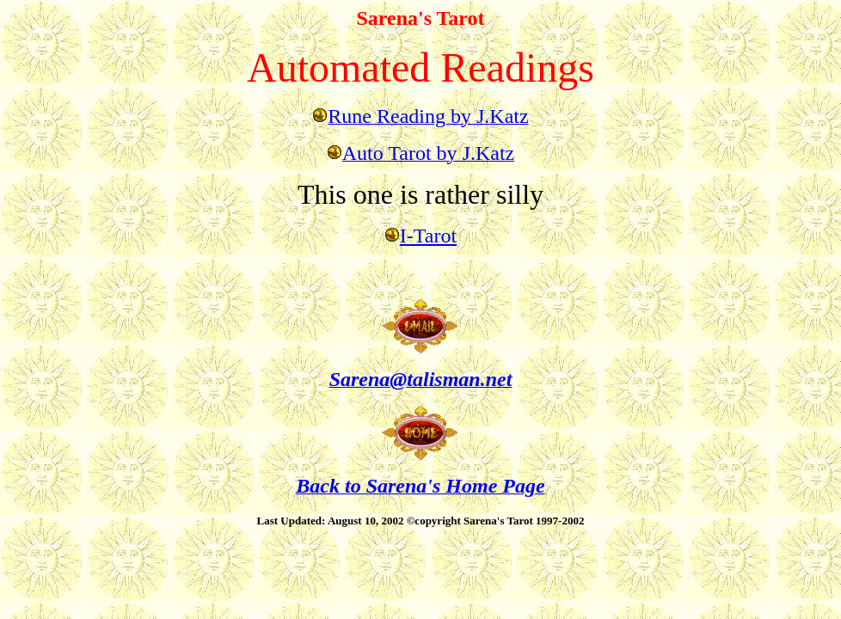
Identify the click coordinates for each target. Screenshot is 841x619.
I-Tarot (428, 235)
